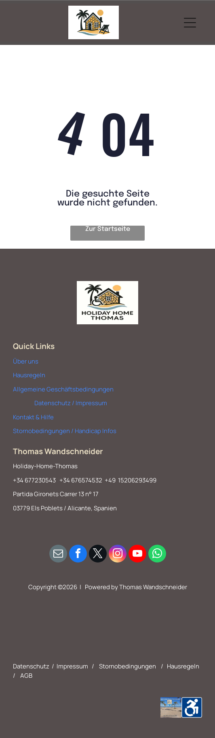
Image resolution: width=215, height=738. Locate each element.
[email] (58, 555)
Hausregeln (29, 375)
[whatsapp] (157, 555)
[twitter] (98, 555)
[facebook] (78, 555)
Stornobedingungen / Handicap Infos (64, 431)
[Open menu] (190, 23)
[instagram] (117, 555)
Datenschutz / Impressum (70, 403)
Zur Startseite (107, 229)
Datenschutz (31, 666)
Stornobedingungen (127, 666)
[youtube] (137, 555)
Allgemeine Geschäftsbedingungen (63, 389)
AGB (26, 675)
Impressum (72, 666)
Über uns (25, 361)
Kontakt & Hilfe (33, 417)
